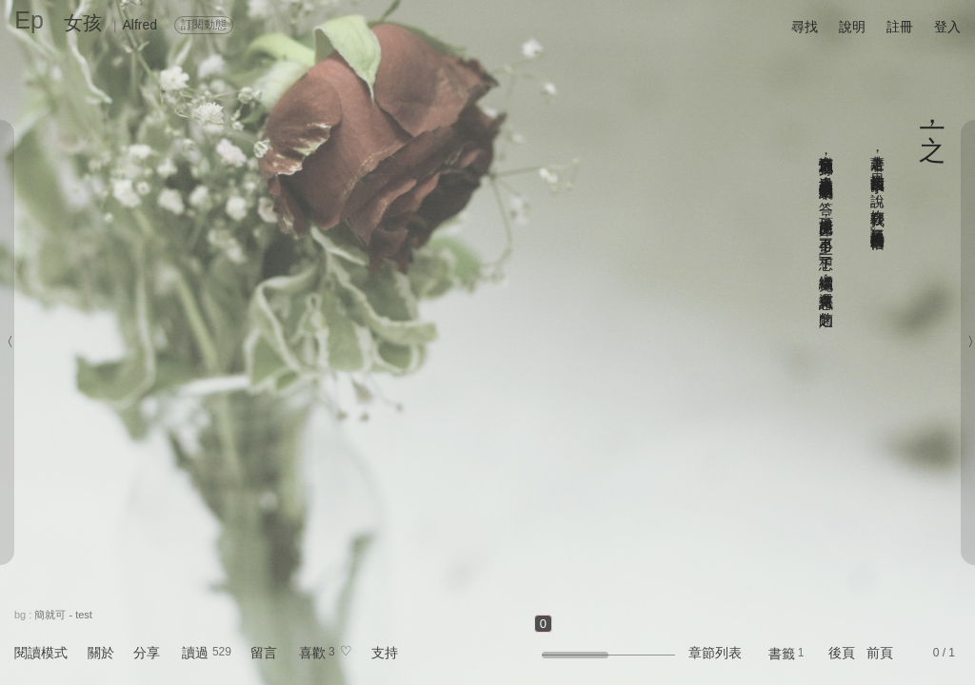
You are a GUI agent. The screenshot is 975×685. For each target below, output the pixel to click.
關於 (101, 652)
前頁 (879, 652)
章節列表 (715, 652)
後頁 (841, 652)
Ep (29, 20)
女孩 (83, 22)
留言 (263, 652)
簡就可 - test (63, 614)
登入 (947, 26)
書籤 (781, 653)
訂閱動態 (204, 24)
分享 (146, 652)
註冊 (899, 26)
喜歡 (312, 652)
